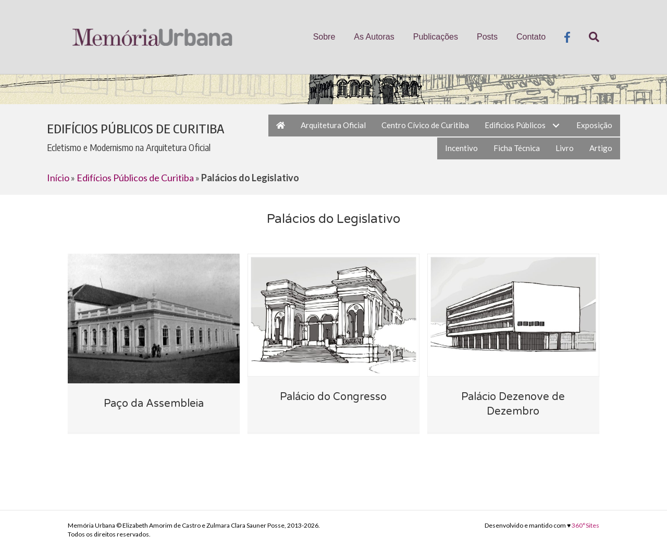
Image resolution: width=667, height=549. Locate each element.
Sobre (324, 36)
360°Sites (585, 525)
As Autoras (374, 36)
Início (58, 177)
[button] (555, 125)
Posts (487, 36)
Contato (531, 36)
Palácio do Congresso (333, 397)
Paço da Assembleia (154, 403)
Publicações (435, 36)
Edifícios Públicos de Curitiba (135, 177)
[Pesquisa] (589, 37)
